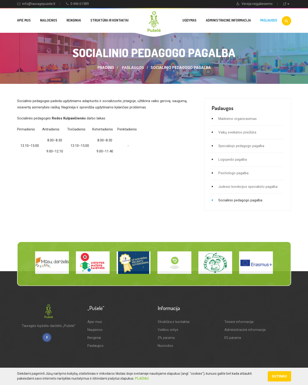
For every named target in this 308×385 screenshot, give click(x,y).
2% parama (166, 338)
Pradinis (105, 67)
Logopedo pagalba (232, 159)
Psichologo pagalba (233, 173)
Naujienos (48, 20)
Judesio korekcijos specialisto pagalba (248, 187)
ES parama (232, 338)
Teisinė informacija (238, 322)
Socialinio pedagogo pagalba (181, 67)
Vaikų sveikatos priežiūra (237, 132)
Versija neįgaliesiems (255, 4)
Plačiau (142, 378)
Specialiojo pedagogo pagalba (241, 146)
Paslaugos (268, 20)
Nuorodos (165, 346)
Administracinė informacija (228, 20)
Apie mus (24, 20)
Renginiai (74, 20)
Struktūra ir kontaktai (109, 20)
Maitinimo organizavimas (237, 119)
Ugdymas (189, 20)
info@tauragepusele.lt (38, 4)
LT (287, 4)
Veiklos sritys (168, 330)
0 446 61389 (80, 4)
